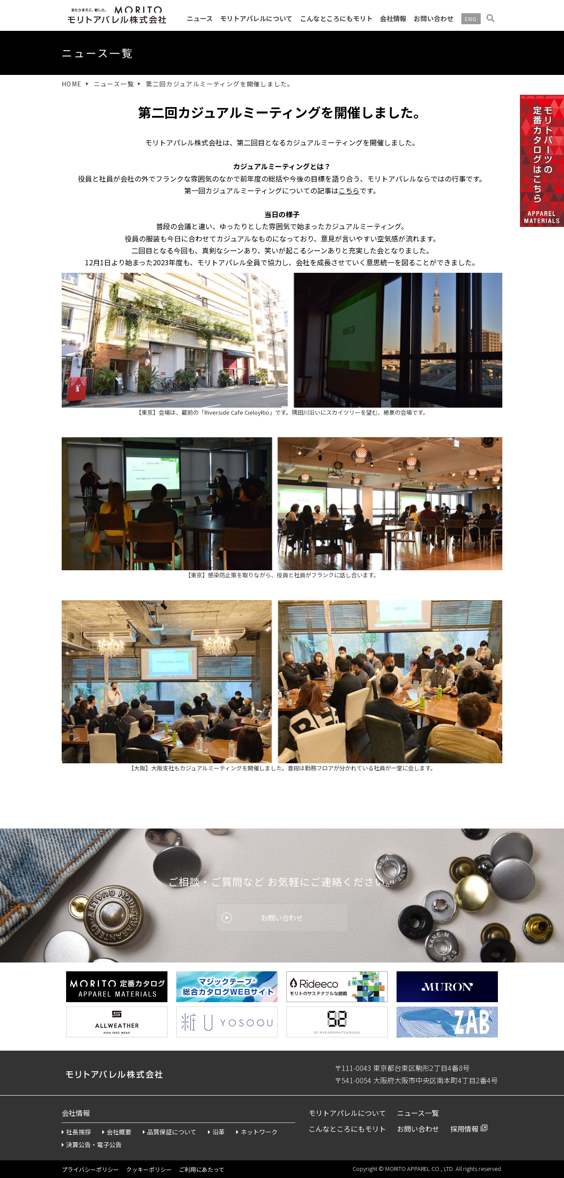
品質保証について (170, 1131)
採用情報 (464, 1128)
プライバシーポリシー (90, 1169)
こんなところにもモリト (336, 18)
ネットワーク (257, 1131)
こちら (349, 190)
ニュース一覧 (114, 83)
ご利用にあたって (201, 1169)
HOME (72, 83)
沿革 (216, 1131)
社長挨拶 (76, 1131)
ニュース (200, 18)
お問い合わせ (433, 18)
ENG (471, 18)
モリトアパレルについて (256, 18)
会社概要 (116, 1131)
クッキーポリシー (149, 1169)
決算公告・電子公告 (92, 1144)
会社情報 (393, 18)
